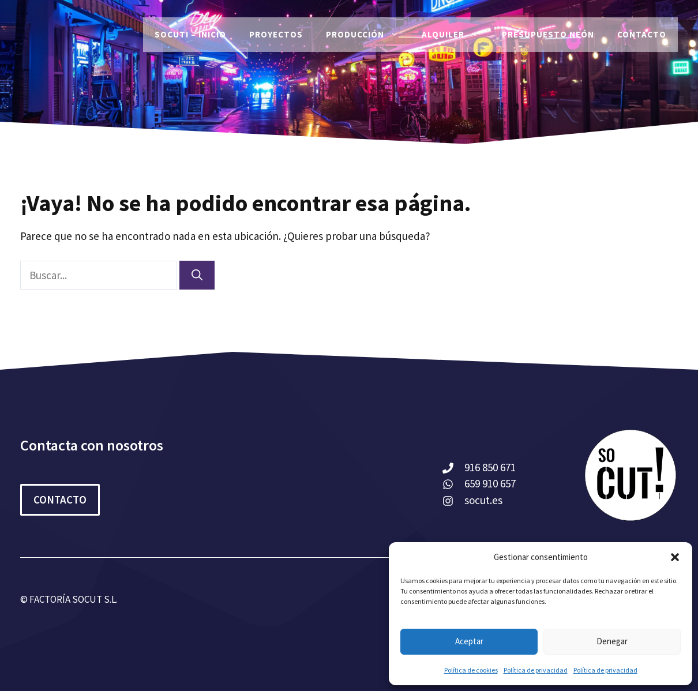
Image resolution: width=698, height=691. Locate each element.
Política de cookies (471, 670)
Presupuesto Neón (548, 34)
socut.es (483, 500)
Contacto (641, 34)
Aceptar (469, 641)
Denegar (612, 641)
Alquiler (456, 34)
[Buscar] (197, 275)
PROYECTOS (276, 34)
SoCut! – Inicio (190, 34)
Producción (368, 34)
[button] (675, 557)
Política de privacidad (536, 670)
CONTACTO (60, 499)
